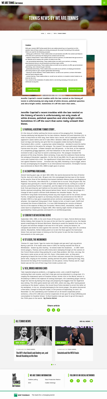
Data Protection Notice (52, 379)
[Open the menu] (104, 2)
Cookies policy (33, 379)
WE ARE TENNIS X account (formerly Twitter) (71, 380)
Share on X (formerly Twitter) (53, 51)
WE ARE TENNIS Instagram (84, 380)
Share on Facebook (58, 51)
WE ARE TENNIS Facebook (78, 380)
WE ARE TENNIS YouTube (91, 380)
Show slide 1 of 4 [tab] (51, 364)
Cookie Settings (50, 383)
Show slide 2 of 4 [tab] (53, 364)
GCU (29, 383)
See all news (85, 321)
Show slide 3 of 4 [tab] (55, 364)
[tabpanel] (33, 343)
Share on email (48, 51)
